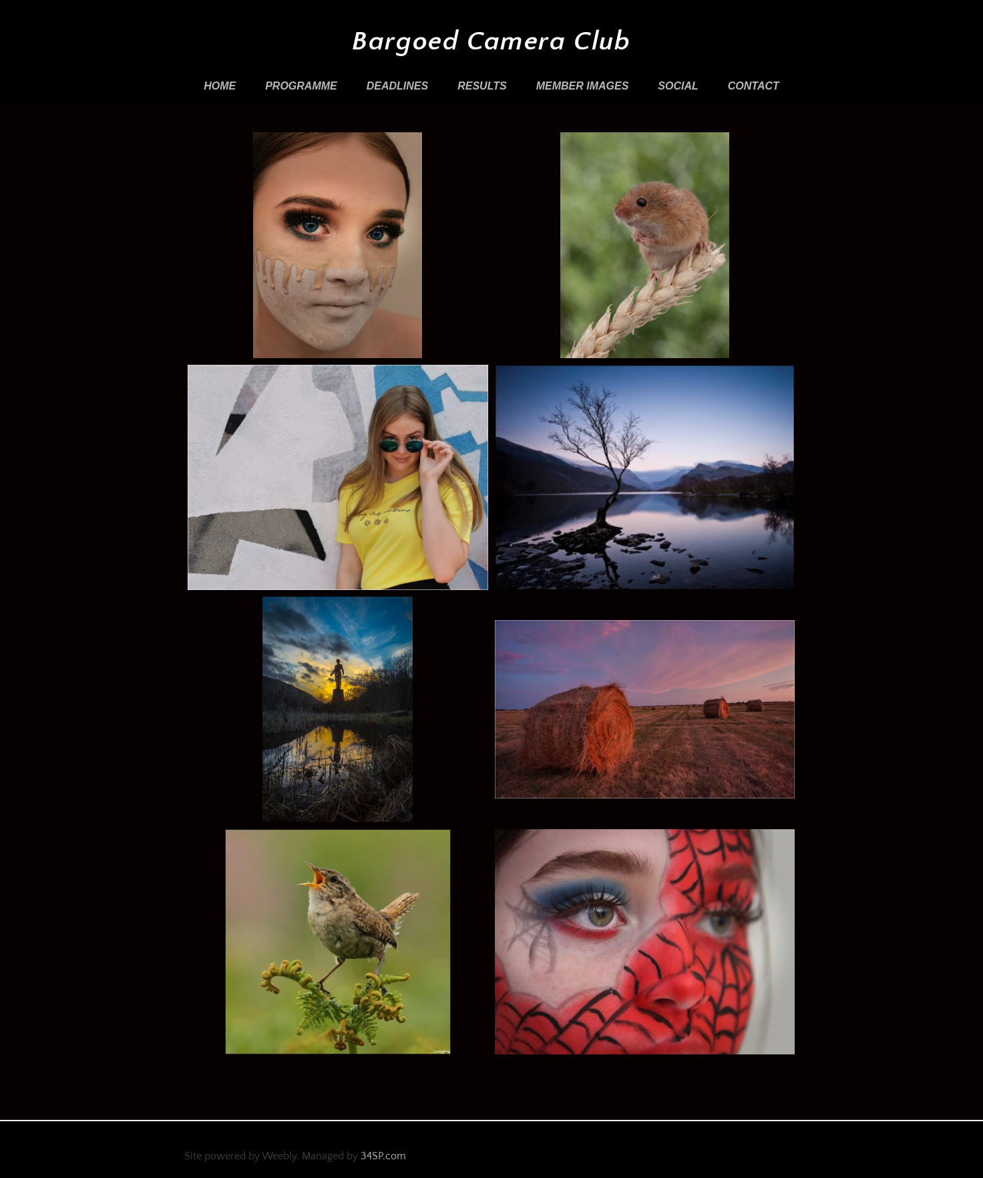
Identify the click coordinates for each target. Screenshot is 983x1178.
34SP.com (383, 1156)
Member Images (582, 86)
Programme (301, 86)
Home (220, 86)
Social (678, 86)
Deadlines (397, 86)
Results (481, 86)
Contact (753, 86)
